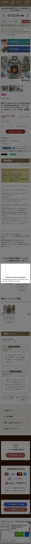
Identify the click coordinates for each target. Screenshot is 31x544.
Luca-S (21, 29)
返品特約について (7, 138)
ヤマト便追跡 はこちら (15, 510)
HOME (2, 29)
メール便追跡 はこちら (15, 515)
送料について (6, 144)
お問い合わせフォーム (15, 460)
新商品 (2, 25)
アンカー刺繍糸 (21, 25)
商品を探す (25, 21)
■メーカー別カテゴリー (12, 29)
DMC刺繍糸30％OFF (10, 25)
